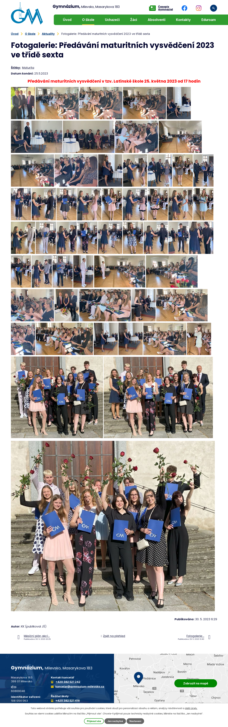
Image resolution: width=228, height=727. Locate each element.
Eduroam (208, 20)
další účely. (191, 708)
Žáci (133, 20)
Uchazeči (112, 20)
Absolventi (156, 20)
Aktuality (48, 33)
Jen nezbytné (115, 721)
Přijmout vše (94, 721)
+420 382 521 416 (67, 700)
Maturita (28, 68)
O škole (88, 20)
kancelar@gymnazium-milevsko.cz (79, 686)
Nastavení (136, 721)
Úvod (67, 20)
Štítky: (16, 68)
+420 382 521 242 (67, 681)
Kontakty (183, 20)
